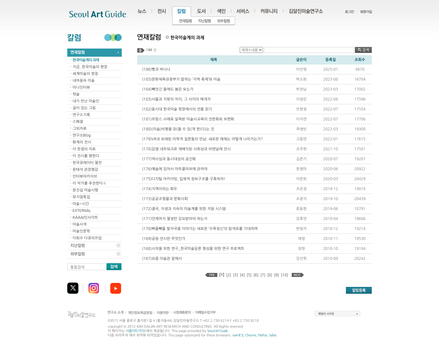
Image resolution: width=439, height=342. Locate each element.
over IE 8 (237, 335)
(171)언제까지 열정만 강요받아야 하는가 (175, 219)
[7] (262, 275)
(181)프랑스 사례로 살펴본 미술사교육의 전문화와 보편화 (188, 119)
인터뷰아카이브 (85, 176)
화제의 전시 (82, 142)
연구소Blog (82, 135)
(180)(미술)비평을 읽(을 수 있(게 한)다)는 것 (178, 129)
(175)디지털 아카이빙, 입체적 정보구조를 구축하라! (183, 179)
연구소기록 (81, 115)
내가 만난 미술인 (86, 101)
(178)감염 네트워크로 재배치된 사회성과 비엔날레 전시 (186, 149)
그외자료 (80, 128)
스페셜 (78, 122)
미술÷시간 (81, 204)
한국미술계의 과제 (86, 60)
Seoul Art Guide (217, 331)
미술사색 (80, 224)
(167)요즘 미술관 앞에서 (162, 258)
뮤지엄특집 (81, 197)
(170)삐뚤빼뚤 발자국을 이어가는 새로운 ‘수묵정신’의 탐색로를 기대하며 (200, 229)
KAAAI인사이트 (85, 217)
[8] (269, 275)
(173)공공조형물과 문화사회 (165, 199)
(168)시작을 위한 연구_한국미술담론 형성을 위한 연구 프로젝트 (193, 249)
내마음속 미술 (84, 80)
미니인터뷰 (81, 87)
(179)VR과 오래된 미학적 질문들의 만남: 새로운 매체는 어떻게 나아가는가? (202, 139)
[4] (242, 275)
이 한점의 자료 (84, 149)
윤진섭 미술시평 (85, 190)
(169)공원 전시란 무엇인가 (164, 239)
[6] (255, 275)
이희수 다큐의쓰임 (87, 238)
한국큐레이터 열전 (87, 163)
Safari (272, 335)
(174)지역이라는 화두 (159, 189)
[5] (249, 275)
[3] (235, 275)
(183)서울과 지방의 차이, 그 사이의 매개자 (176, 99)
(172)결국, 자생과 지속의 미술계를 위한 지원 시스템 (184, 209)
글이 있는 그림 (84, 108)
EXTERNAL (82, 211)
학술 (76, 94)
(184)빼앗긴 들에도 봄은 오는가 (168, 89)
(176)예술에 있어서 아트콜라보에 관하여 (175, 169)
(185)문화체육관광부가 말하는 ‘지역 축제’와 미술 (181, 79)
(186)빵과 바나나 (156, 69)
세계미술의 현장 (85, 74)
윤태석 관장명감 (85, 169)
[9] (276, 275)
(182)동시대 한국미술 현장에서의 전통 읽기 (177, 109)
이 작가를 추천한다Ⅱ (89, 183)
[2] (228, 275)
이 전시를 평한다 (86, 156)
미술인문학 (81, 231)
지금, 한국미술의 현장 (90, 67)
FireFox (262, 335)
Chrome (250, 335)
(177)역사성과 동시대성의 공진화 (169, 159)
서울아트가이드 (136, 331)
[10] (284, 275)
